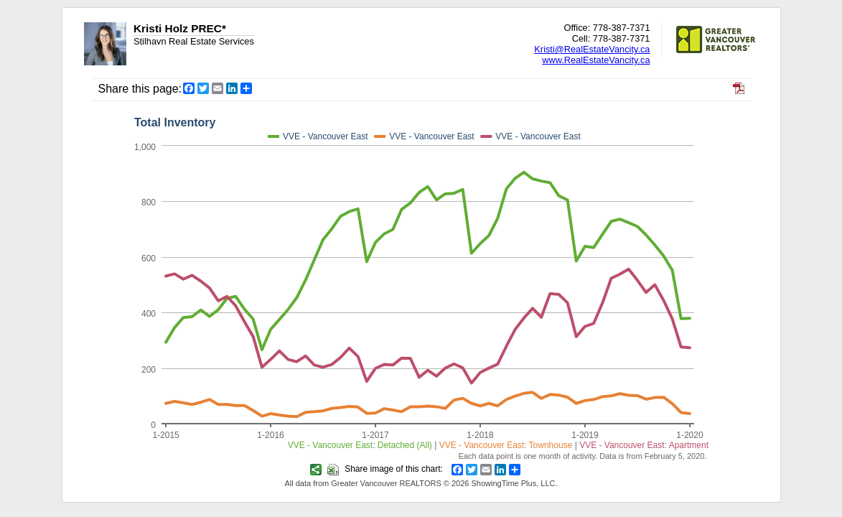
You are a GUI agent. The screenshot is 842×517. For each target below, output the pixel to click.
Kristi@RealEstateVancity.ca (592, 49)
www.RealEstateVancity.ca (596, 60)
